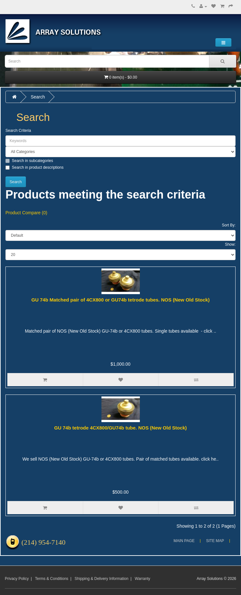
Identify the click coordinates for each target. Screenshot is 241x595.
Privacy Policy (17, 578)
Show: (230, 244)
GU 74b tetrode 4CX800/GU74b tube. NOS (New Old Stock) (120, 427)
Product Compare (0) (26, 212)
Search (38, 96)
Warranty (142, 578)
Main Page (184, 541)
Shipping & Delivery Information (101, 578)
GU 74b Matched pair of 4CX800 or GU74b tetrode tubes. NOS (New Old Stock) (120, 299)
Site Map (215, 541)
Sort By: (229, 225)
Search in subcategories (29, 160)
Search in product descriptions (34, 167)
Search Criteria (18, 130)
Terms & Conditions (51, 578)
